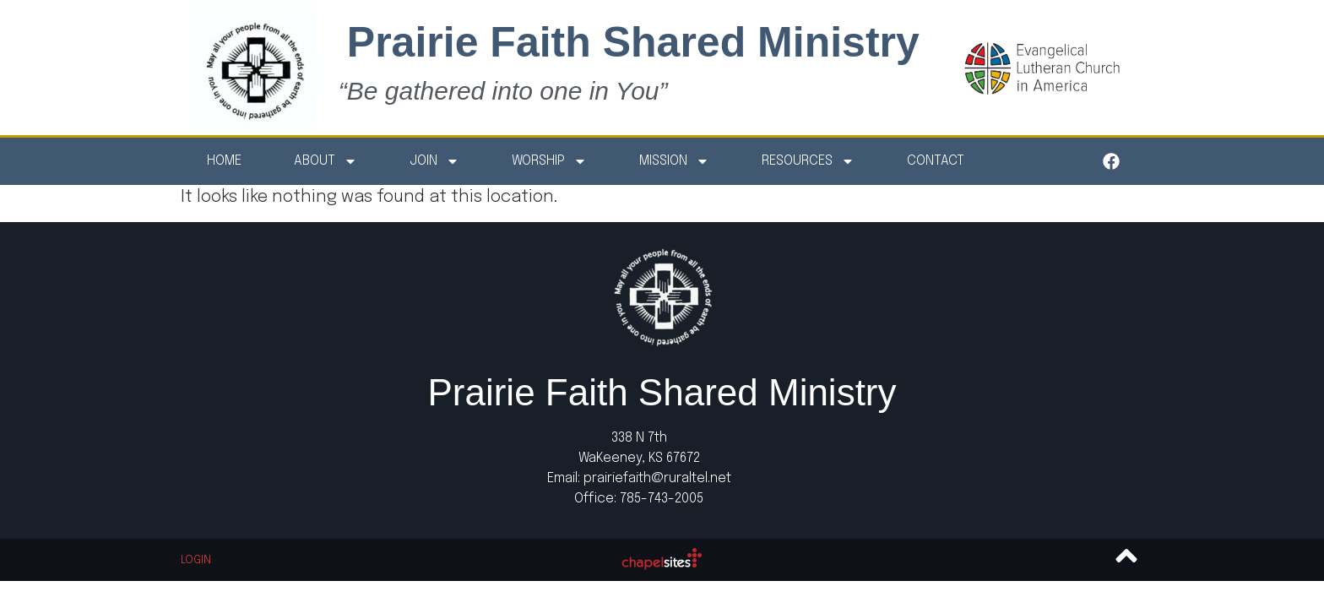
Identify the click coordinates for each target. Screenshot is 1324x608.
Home (224, 161)
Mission (674, 161)
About (325, 161)
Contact (935, 161)
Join (434, 161)
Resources (808, 161)
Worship (549, 161)
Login (196, 560)
